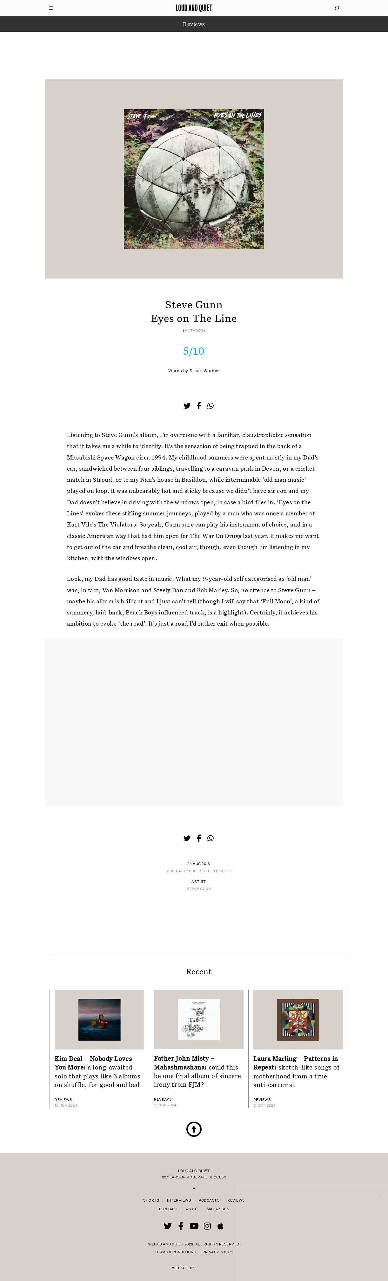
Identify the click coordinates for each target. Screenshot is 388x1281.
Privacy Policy (218, 1252)
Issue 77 (224, 871)
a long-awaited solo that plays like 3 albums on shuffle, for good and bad (97, 1071)
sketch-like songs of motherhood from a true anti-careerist (296, 1071)
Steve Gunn (199, 889)
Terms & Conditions (175, 1252)
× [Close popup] (380, 1190)
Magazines (218, 1209)
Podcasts (209, 1200)
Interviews (179, 1200)
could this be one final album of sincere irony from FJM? (197, 1071)
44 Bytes (205, 1265)
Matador (194, 330)
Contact (168, 1209)
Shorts (151, 1200)
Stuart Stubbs (205, 370)
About (192, 1209)
